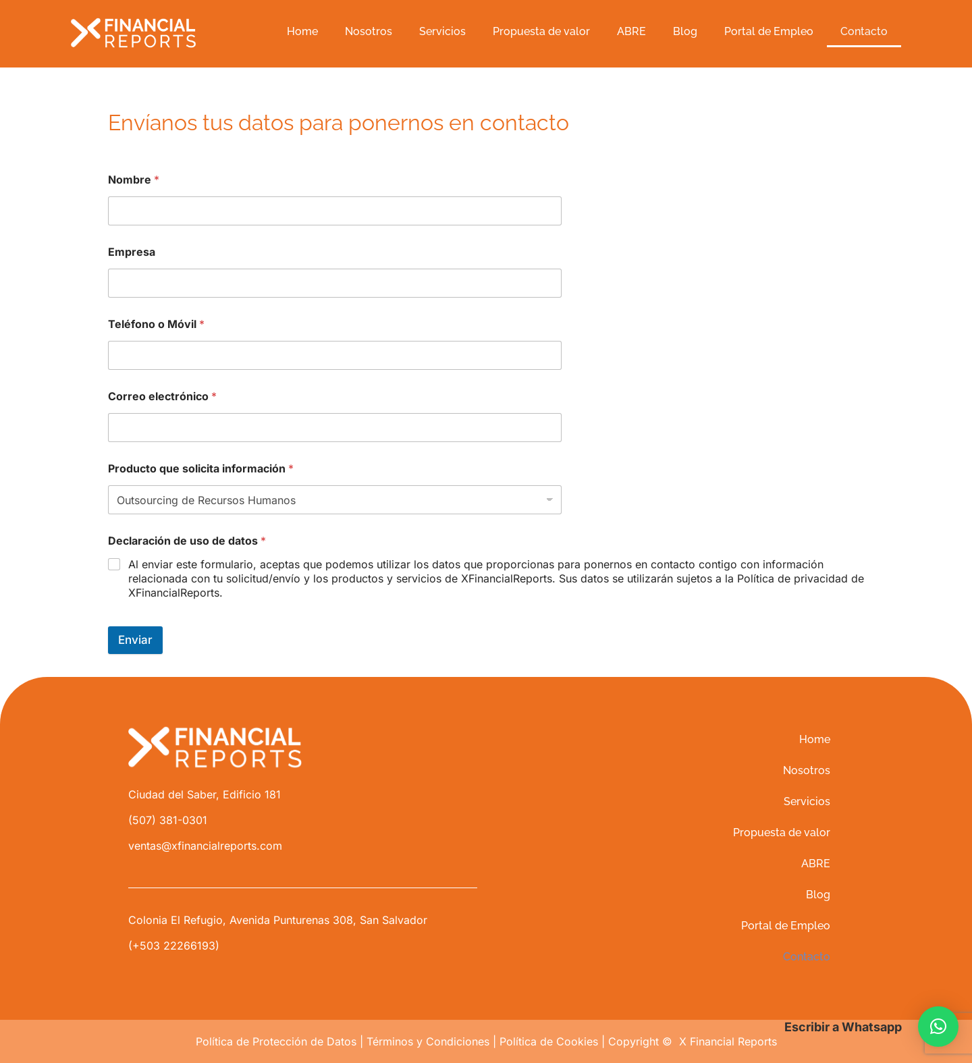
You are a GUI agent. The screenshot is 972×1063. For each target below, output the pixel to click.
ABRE (631, 31)
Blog (685, 31)
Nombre (133, 179)
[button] (938, 1026)
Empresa (131, 252)
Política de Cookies (549, 1041)
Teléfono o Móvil (156, 324)
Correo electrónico (162, 396)
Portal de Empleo (768, 31)
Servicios (442, 31)
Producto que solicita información (201, 468)
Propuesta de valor (541, 31)
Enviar (135, 640)
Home (302, 31)
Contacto (864, 31)
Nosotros (368, 31)
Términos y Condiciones (428, 1041)
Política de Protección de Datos (276, 1041)
